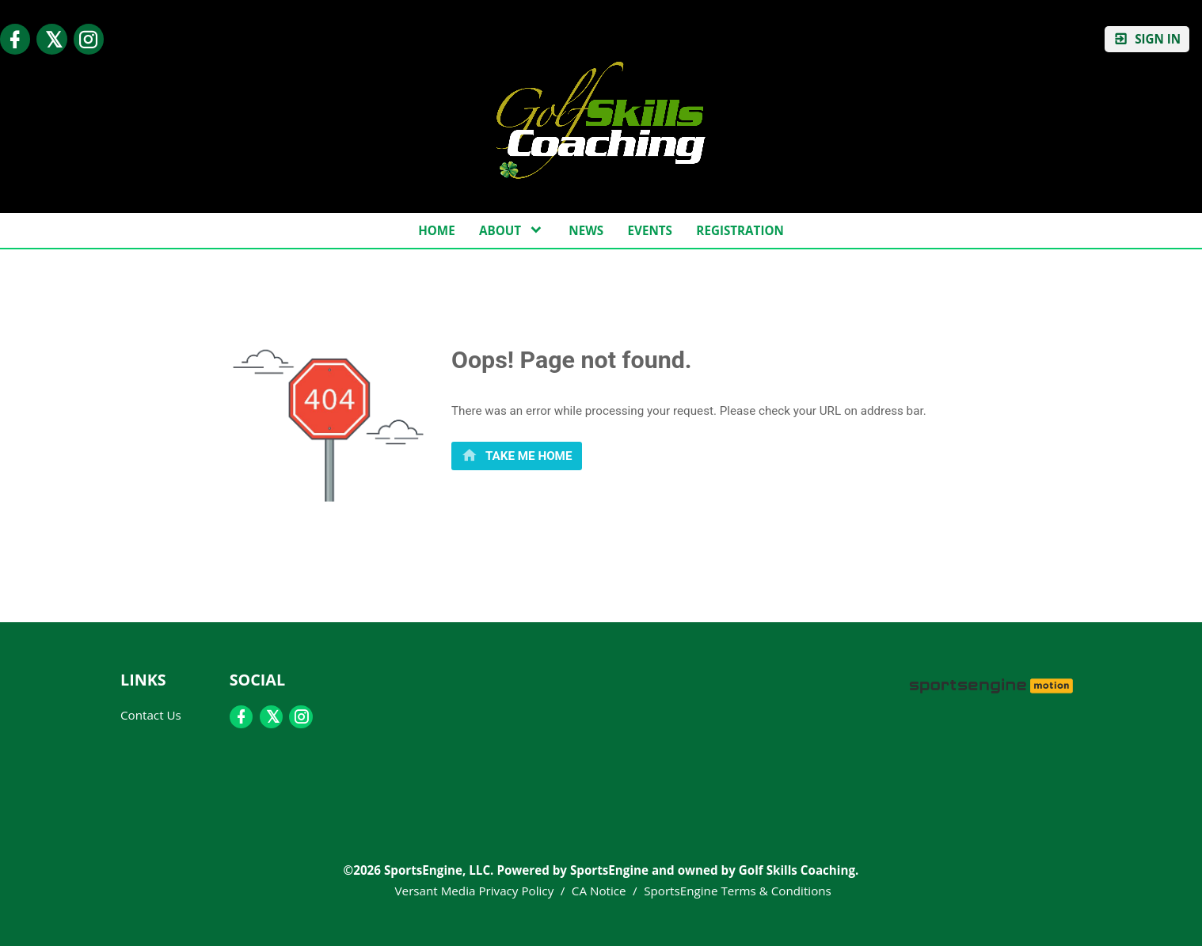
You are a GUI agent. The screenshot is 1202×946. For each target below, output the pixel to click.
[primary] (516, 455)
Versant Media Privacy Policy (474, 891)
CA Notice (599, 891)
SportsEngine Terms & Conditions (737, 891)
